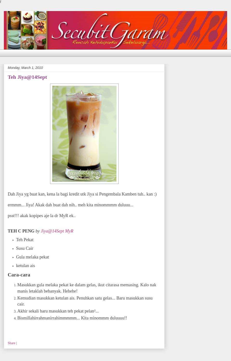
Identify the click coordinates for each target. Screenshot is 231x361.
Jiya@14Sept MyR (57, 231)
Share (11, 343)
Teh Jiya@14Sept (27, 77)
